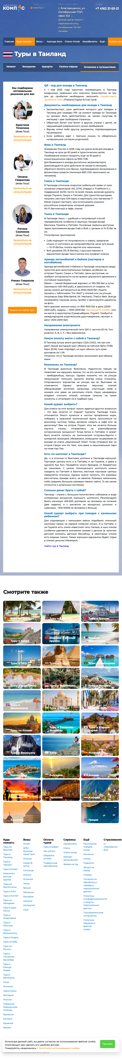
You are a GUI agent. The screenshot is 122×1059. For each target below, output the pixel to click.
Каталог (11, 66)
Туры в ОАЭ (9, 891)
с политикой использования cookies (58, 1048)
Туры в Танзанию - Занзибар (9, 956)
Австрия (7, 1018)
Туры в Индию (10, 937)
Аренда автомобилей (70, 858)
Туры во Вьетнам (7, 848)
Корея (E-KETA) (28, 864)
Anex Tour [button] (38, 8)
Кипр (6, 982)
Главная (9, 41)
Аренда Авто (54, 41)
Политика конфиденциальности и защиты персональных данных (91, 902)
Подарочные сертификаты (50, 864)
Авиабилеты (89, 41)
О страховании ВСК (111, 846)
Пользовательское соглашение (91, 914)
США (25, 909)
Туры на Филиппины (10, 885)
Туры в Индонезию (9, 917)
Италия (27, 875)
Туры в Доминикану (10, 931)
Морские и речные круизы (9, 876)
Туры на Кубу (10, 941)
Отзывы (87, 875)
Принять (107, 1044)
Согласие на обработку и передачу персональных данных (91, 885)
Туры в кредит (51, 846)
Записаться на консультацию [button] (22, 138)
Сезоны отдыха (68, 66)
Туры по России (7, 948)
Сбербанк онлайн (48, 857)
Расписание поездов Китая (90, 846)
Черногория (9, 991)
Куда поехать (24, 41)
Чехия (26, 883)
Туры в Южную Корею (7, 967)
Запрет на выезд (88, 869)
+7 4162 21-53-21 (107, 8)
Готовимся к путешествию (100, 67)
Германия (8, 1014)
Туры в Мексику (8, 924)
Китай (26, 843)
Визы (39, 41)
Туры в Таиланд (7, 856)
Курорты (47, 66)
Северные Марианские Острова (10, 1007)
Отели (66, 848)
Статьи (87, 858)
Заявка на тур (70, 864)
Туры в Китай (10, 869)
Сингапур (28, 870)
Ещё (102, 41)
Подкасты (88, 863)
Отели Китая (72, 41)
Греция (7, 1027)
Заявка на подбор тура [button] (22, 310)
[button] (73, 20)
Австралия (29, 905)
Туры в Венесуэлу (8, 976)
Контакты (88, 854)
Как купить (49, 851)
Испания (8, 986)
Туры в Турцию (7, 863)
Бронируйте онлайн (98, 309)
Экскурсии (28, 66)
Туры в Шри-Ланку (10, 909)
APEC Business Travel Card (29, 851)
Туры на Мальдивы (8, 902)
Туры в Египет (10, 895)
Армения (8, 1023)
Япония (7, 999)
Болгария (8, 995)
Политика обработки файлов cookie (89, 925)
